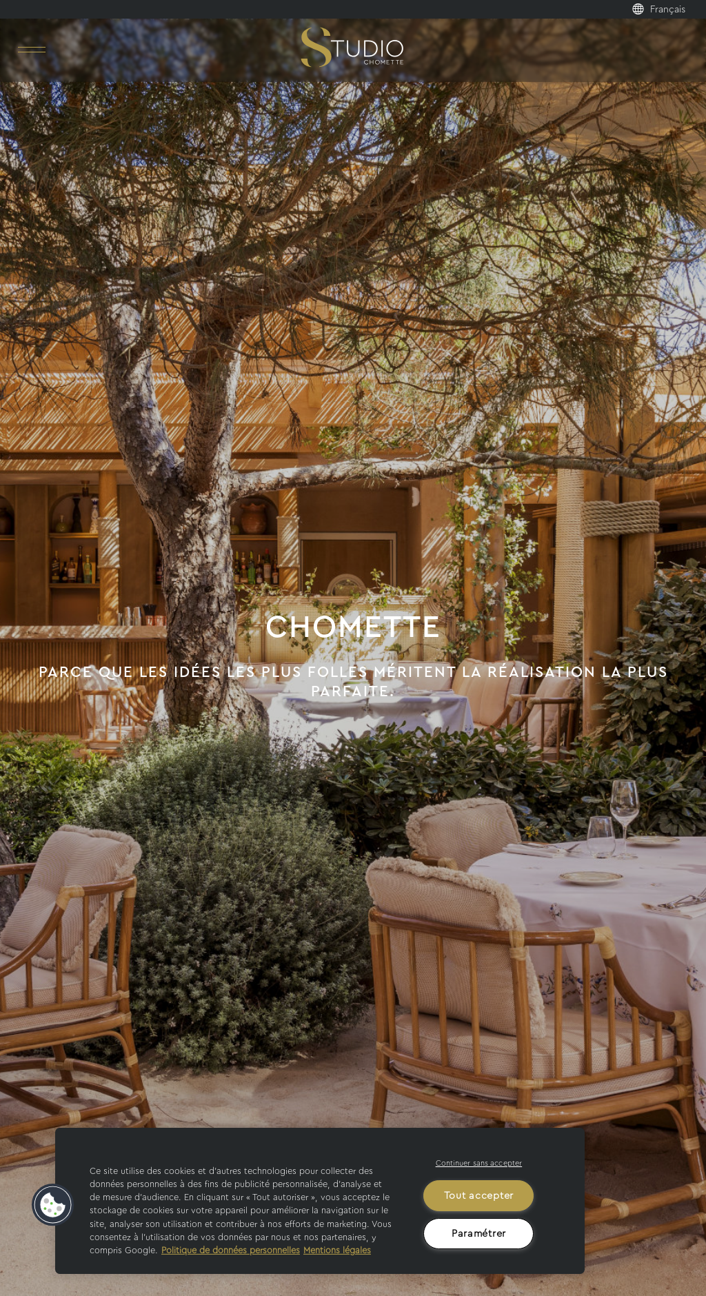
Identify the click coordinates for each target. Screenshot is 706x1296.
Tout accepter (479, 1196)
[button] (53, 1205)
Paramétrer (479, 1233)
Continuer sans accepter (479, 1163)
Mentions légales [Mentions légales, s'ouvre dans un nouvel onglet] (337, 1250)
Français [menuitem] (667, 9)
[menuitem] (674, 9)
